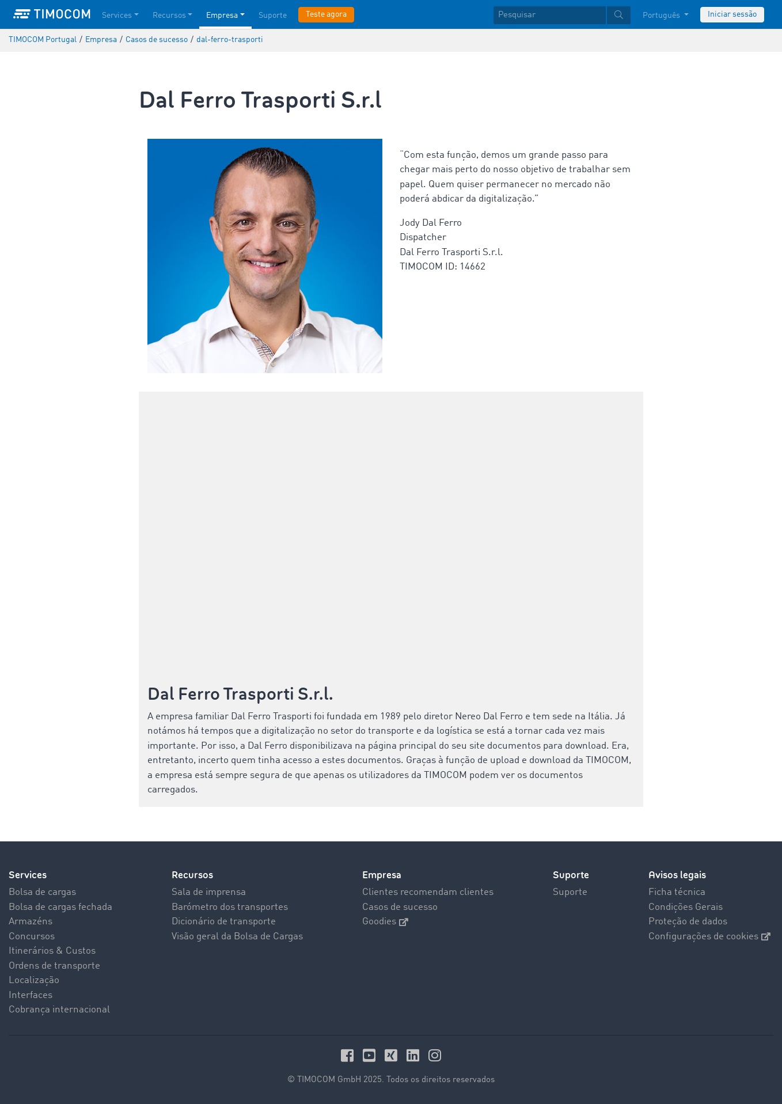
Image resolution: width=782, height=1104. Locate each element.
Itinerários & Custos (52, 951)
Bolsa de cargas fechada (60, 907)
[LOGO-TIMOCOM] (51, 14)
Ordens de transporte (54, 966)
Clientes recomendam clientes (428, 892)
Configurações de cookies (709, 937)
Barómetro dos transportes (230, 907)
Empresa (381, 875)
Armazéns (30, 922)
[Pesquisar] (549, 15)
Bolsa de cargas (42, 892)
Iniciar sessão (732, 14)
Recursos (192, 875)
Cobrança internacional (59, 1010)
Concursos (32, 937)
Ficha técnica (676, 892)
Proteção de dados (687, 922)
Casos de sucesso (400, 907)
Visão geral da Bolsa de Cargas (237, 937)
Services (28, 875)
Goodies (385, 922)
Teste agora (326, 14)
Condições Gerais (685, 907)
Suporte (571, 875)
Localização (34, 980)
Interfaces (30, 995)
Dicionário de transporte (224, 922)
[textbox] (562, 15)
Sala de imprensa (209, 892)
